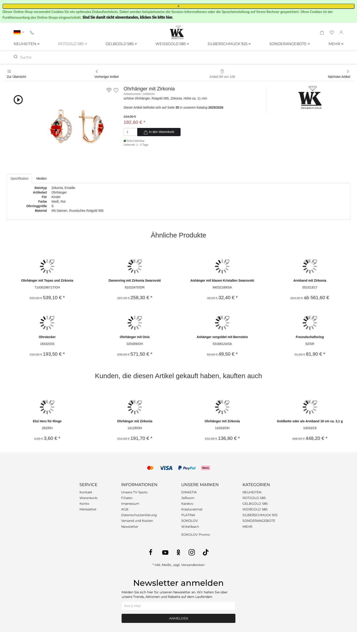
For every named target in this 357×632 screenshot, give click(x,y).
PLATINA (188, 515)
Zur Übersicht (16, 77)
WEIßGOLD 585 (255, 509)
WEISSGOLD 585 (172, 44)
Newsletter (129, 527)
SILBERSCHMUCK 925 (229, 44)
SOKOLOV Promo (195, 535)
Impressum (130, 504)
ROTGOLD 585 (72, 44)
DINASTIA (189, 492)
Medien (41, 178)
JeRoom (187, 498)
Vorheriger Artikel (106, 77)
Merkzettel (87, 509)
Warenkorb (88, 498)
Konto (84, 504)
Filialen (127, 498)
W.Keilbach (190, 527)
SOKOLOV (189, 521)
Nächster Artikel (339, 77)
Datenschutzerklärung (139, 515)
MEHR (336, 44)
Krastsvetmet (192, 509)
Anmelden (178, 618)
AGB (124, 509)
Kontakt (85, 492)
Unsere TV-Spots (134, 492)
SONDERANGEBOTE (289, 44)
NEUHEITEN (26, 44)
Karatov (187, 504)
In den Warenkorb (158, 132)
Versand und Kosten (137, 521)
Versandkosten (193, 565)
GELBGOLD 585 (121, 44)
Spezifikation (19, 178)
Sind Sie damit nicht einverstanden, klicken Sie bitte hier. (128, 17)
